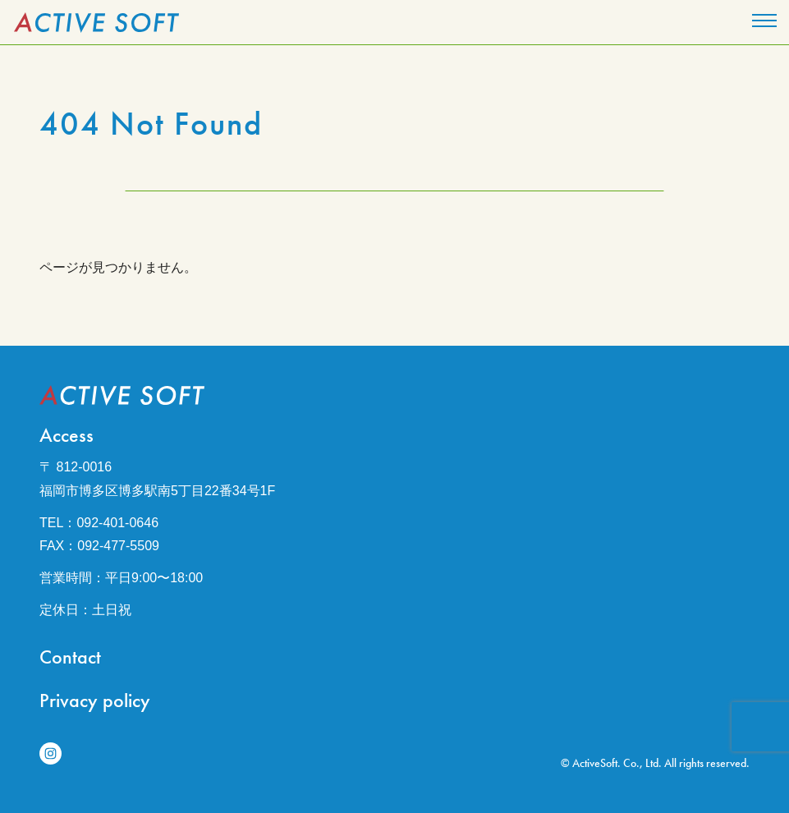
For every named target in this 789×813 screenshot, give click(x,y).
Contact (70, 656)
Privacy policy (94, 700)
